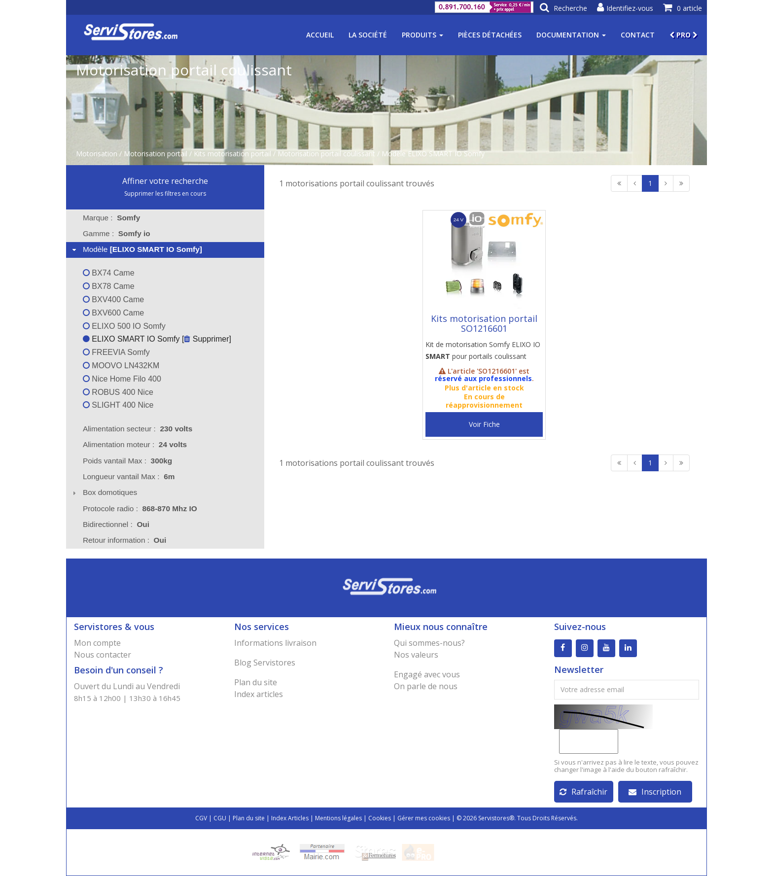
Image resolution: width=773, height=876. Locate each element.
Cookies (379, 818)
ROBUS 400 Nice (118, 392)
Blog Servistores (264, 662)
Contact (638, 34)
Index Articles (290, 818)
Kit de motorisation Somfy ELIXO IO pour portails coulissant (482, 350)
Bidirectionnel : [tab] (116, 524)
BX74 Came (109, 273)
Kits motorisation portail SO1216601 (484, 323)
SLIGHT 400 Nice (118, 405)
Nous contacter (102, 654)
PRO (683, 34)
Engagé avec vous (427, 674)
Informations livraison (275, 642)
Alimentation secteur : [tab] (137, 428)
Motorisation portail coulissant (326, 153)
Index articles (258, 694)
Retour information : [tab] (124, 540)
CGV (201, 818)
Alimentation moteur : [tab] (135, 444)
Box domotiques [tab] (104, 492)
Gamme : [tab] (116, 233)
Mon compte (97, 642)
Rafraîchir (583, 791)
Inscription (655, 791)
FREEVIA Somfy (116, 352)
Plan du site (255, 682)
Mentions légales (338, 818)
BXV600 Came (113, 313)
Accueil (320, 34)
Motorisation (96, 153)
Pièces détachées (490, 34)
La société (368, 34)
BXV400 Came (113, 299)
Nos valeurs (416, 654)
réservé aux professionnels (483, 378)
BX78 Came (109, 286)
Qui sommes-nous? (429, 642)
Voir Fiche (484, 424)
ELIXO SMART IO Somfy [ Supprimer (156, 339)
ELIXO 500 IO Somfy (124, 326)
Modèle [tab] (136, 249)
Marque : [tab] (111, 217)
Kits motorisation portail (232, 153)
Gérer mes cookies (423, 818)
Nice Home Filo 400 (122, 379)
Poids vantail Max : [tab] (127, 460)
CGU (219, 818)
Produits (422, 34)
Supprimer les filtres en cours (165, 193)
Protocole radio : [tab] (140, 508)
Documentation (571, 34)
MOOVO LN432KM (121, 365)
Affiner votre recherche (165, 180)
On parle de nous (425, 686)
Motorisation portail (155, 153)
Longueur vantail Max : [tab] (129, 476)
